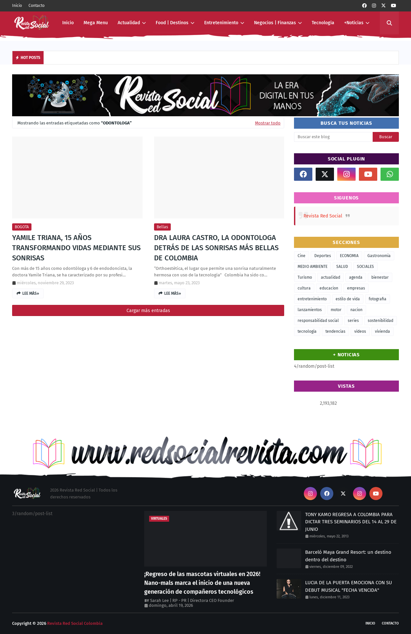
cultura (304, 288)
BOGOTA (22, 227)
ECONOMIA (349, 255)
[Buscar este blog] (333, 137)
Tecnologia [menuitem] (323, 23)
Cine (301, 255)
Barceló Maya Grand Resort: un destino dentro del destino (348, 556)
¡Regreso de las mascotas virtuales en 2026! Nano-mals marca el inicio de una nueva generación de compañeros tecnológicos (202, 582)
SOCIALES (365, 266)
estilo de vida (348, 299)
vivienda (382, 331)
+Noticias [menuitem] (353, 23)
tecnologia (307, 331)
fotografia (377, 299)
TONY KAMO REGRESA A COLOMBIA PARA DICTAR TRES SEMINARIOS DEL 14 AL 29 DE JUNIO (351, 522)
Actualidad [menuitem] (129, 23)
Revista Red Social (322, 216)
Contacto (37, 5)
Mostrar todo (268, 123)
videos (360, 331)
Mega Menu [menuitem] (96, 23)
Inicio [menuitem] (68, 23)
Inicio (17, 5)
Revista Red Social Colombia (75, 623)
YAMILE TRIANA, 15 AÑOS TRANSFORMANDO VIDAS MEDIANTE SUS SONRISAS (76, 247)
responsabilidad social (318, 320)
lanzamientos (310, 310)
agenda (355, 277)
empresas (356, 288)
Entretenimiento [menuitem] (221, 23)
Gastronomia (379, 255)
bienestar (380, 277)
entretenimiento (312, 299)
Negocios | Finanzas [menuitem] (275, 23)
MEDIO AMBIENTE (312, 266)
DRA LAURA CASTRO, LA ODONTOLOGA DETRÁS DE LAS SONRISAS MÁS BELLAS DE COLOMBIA (216, 247)
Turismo (305, 277)
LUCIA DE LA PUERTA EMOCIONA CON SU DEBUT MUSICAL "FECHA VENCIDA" (348, 586)
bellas (162, 227)
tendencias (335, 331)
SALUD (342, 266)
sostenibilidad (380, 320)
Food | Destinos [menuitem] (172, 23)
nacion (356, 310)
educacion (329, 288)
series (353, 320)
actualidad (330, 277)
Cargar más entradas (148, 310)
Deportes (322, 255)
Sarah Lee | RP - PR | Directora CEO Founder (192, 600)
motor (336, 310)
